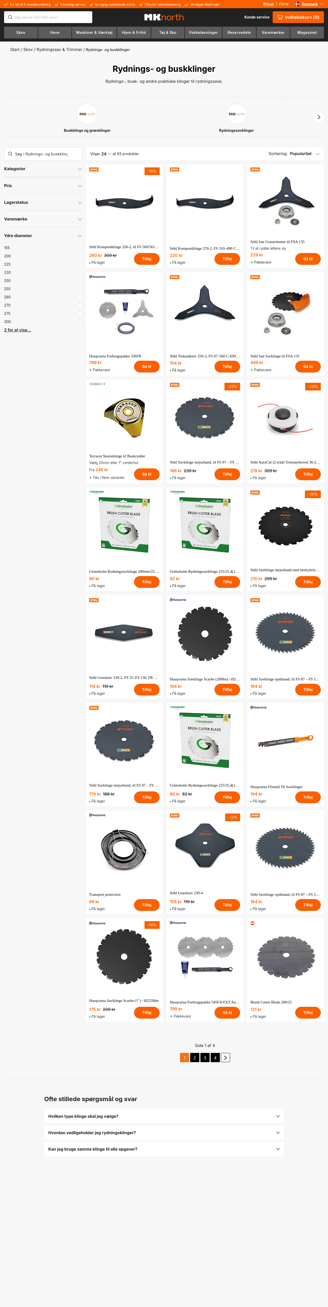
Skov (28, 49)
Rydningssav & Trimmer (59, 49)
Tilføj (146, 259)
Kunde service (256, 17)
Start (14, 49)
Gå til (308, 259)
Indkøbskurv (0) (298, 17)
